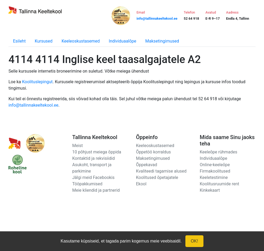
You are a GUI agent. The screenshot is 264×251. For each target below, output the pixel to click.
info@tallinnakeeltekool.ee (33, 105)
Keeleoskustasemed (81, 41)
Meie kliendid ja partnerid (96, 190)
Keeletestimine (214, 177)
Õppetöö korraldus (153, 151)
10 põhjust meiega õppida (96, 151)
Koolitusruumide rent (219, 183)
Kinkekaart (210, 190)
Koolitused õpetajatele (157, 177)
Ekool (141, 183)
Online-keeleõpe (215, 164)
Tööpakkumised (87, 183)
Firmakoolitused (215, 171)
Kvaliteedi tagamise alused (161, 171)
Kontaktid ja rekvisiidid (93, 158)
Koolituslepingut (37, 81)
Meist (77, 145)
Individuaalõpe (122, 41)
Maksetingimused (162, 41)
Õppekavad (146, 164)
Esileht (19, 41)
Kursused (44, 41)
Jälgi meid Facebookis (93, 177)
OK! (194, 241)
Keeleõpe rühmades (218, 151)
